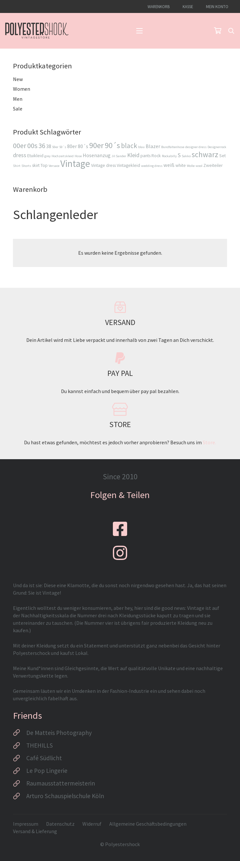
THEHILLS (39, 745)
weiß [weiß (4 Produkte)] (168, 165)
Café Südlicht (44, 758)
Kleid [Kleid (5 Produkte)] (133, 155)
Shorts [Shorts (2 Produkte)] (26, 166)
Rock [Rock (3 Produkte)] (156, 155)
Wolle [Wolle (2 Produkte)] (191, 166)
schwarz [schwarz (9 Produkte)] (205, 154)
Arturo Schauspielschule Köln (65, 796)
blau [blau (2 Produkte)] (141, 147)
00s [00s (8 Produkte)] (32, 145)
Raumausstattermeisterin (60, 783)
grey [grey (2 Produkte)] (47, 156)
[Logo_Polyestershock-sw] (36, 31)
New (18, 79)
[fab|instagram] (120, 553)
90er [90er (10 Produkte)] (96, 145)
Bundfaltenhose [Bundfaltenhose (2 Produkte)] (172, 147)
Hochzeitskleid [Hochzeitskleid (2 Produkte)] (63, 156)
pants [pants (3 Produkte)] (145, 155)
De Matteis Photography (59, 733)
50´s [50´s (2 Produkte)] (62, 147)
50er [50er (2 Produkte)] (55, 147)
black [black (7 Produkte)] (129, 145)
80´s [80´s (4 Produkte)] (83, 146)
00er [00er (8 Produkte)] (19, 145)
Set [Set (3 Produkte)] (222, 155)
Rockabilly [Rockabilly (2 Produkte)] (169, 156)
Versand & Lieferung (35, 831)
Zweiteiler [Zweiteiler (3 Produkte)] (212, 165)
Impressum (25, 823)
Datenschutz (60, 823)
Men (17, 99)
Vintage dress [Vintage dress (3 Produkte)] (103, 165)
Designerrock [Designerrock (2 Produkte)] (217, 147)
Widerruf (92, 823)
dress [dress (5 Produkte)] (19, 155)
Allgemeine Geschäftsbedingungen (147, 823)
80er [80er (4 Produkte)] (72, 146)
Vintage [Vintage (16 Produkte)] (75, 163)
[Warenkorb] (217, 31)
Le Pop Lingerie (46, 770)
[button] (139, 31)
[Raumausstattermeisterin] (19, 783)
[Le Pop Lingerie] (19, 771)
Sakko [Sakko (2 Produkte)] (186, 156)
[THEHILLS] (19, 745)
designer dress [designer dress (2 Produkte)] (196, 147)
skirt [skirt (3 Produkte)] (36, 165)
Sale (17, 108)
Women (21, 89)
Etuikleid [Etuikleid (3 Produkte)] (35, 155)
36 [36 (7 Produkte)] (42, 145)
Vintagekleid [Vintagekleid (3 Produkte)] (128, 165)
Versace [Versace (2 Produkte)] (54, 166)
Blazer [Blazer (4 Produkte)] (153, 146)
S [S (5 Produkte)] (179, 155)
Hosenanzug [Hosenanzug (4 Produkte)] (97, 155)
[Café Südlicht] (19, 758)
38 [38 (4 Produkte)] (48, 146)
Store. (209, 442)
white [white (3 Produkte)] (180, 165)
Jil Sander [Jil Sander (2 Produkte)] (119, 156)
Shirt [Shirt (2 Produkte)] (16, 166)
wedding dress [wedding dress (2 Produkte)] (151, 166)
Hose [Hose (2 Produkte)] (78, 156)
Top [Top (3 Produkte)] (44, 165)
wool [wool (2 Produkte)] (199, 166)
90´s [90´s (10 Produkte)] (112, 145)
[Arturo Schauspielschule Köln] (19, 796)
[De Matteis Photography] (19, 732)
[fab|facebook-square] (120, 529)
